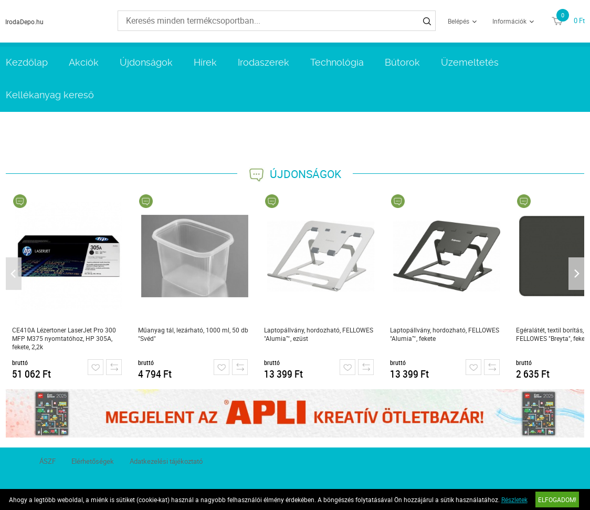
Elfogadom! (557, 499)
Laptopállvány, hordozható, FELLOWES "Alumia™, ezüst (318, 334)
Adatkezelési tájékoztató (166, 461)
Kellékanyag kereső (50, 94)
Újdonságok (146, 62)
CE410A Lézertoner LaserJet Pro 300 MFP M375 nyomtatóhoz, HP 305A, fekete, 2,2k (64, 338)
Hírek (205, 62)
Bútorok (402, 62)
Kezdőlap (27, 62)
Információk (509, 21)
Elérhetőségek (92, 461)
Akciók (84, 62)
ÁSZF (47, 461)
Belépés (458, 21)
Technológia (337, 62)
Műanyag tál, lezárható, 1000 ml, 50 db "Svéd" (193, 334)
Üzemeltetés (470, 62)
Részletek (514, 499)
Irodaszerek (263, 62)
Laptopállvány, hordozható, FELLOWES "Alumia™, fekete (444, 334)
